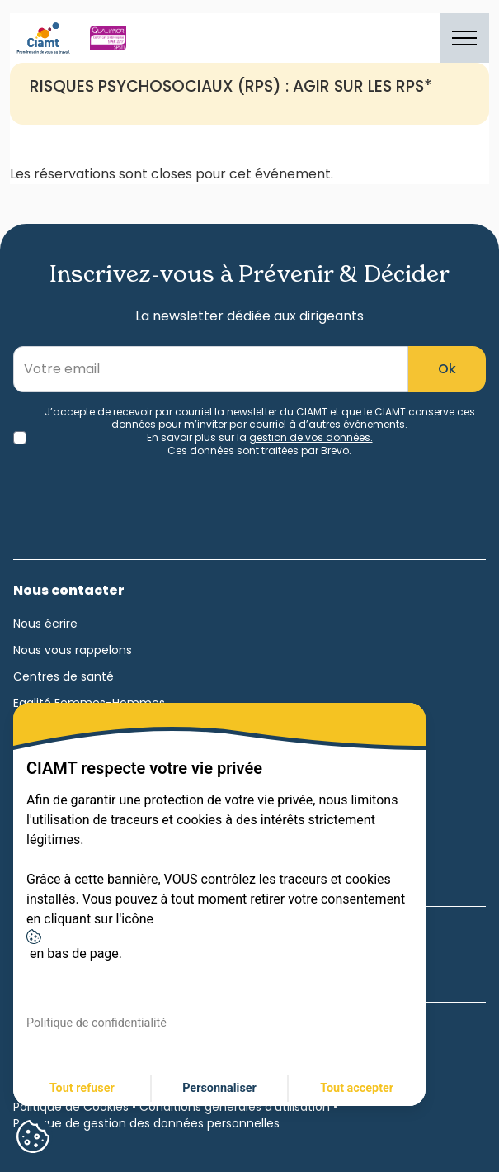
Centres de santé (63, 676)
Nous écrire (45, 623)
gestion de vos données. (311, 437)
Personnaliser (219, 1088)
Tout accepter (356, 1088)
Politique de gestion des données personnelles (146, 1123)
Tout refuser (82, 1088)
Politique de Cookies (71, 1106)
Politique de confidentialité (96, 1023)
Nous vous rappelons (72, 650)
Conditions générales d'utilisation (234, 1106)
